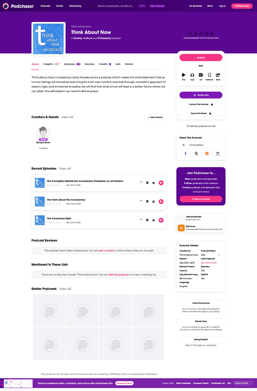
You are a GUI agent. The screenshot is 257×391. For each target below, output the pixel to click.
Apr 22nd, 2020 (209, 262)
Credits (105, 64)
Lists (118, 64)
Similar (129, 64)
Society (77, 38)
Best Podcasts (183, 386)
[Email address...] (201, 145)
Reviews (89, 64)
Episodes (72, 64)
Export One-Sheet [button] (201, 113)
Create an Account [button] (201, 199)
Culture (87, 38)
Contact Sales (242, 6)
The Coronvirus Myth (59, 221)
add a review (106, 253)
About (35, 64)
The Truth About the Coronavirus (66, 202)
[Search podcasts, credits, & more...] (117, 6)
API (229, 386)
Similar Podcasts (44, 292)
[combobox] (138, 6)
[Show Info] (219, 255)
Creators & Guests (45, 120)
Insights (51, 64)
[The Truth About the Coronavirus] (40, 204)
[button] (46, 6)
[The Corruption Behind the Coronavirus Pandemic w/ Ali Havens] (40, 185)
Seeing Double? (201, 339)
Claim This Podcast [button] (201, 303)
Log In (222, 6)
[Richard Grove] (43, 136)
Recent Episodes (43, 171)
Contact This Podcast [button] (201, 104)
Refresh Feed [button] (201, 321)
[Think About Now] (48, 39)
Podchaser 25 (218, 386)
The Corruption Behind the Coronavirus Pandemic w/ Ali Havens (85, 183)
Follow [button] (201, 57)
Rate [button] (201, 66)
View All (67, 120)
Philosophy (104, 38)
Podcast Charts (200, 386)
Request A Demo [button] (124, 386)
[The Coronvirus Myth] (40, 223)
